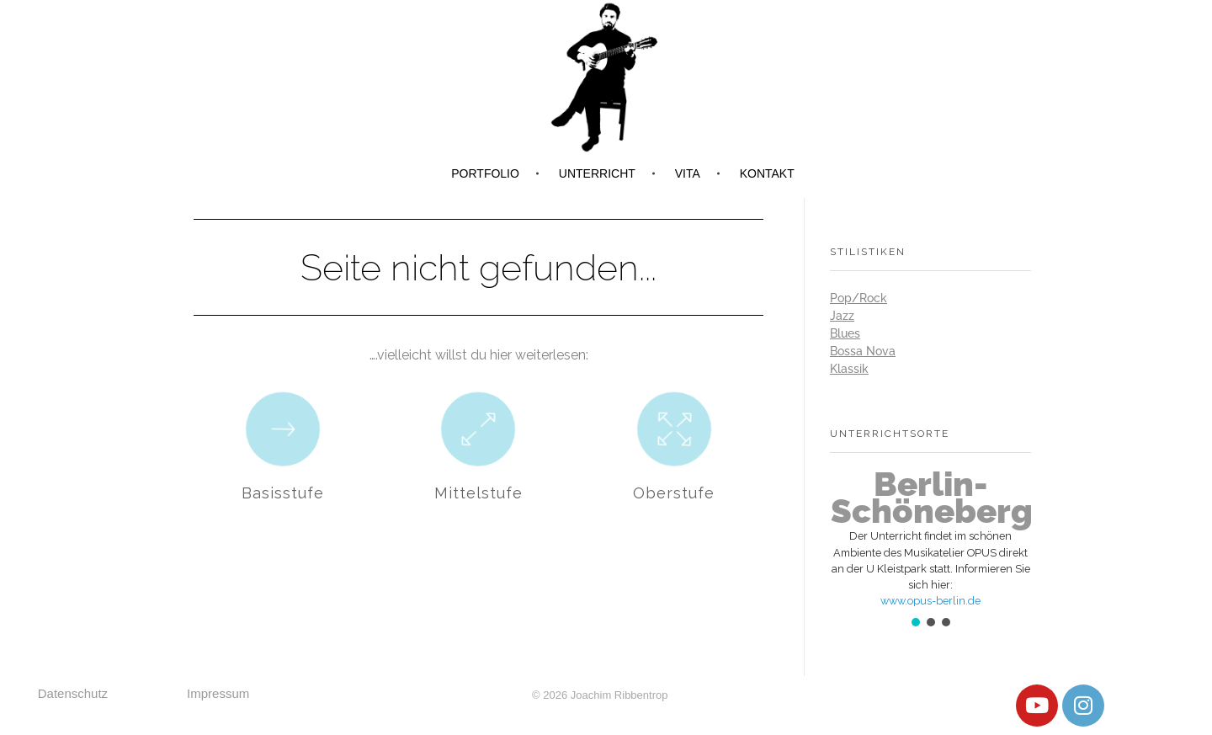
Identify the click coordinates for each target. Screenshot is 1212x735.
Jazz (842, 315)
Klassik (849, 368)
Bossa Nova (863, 351)
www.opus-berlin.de (930, 600)
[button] (930, 538)
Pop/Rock (858, 298)
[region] (930, 550)
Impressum (218, 693)
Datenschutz (73, 693)
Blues (845, 333)
